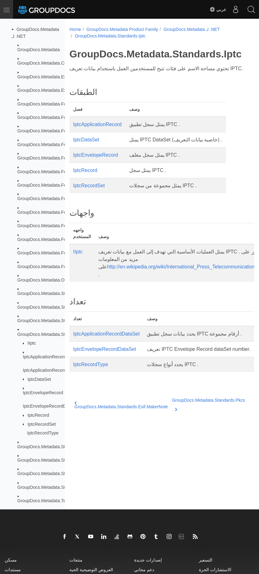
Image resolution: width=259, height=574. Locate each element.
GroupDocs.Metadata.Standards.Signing (57, 460)
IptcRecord (38, 415)
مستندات (13, 569)
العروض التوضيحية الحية (91, 569)
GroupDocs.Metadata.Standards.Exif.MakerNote (121, 427)
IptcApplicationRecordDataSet (52, 370)
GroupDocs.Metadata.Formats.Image (54, 212)
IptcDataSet (39, 379)
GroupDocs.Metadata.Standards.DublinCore (61, 293)
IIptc (31, 343)
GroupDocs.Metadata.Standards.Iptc (53, 334)
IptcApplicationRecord (44, 356)
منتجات (75, 560)
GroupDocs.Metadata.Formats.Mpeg (53, 225)
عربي (218, 9)
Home (75, 29)
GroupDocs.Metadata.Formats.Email (53, 185)
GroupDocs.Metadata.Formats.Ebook (54, 171)
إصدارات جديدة (148, 560)
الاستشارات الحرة (215, 569)
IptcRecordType (43, 432)
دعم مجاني (144, 569)
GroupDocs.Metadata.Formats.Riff (51, 252)
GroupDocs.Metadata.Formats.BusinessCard (62, 130)
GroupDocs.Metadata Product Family (122, 29)
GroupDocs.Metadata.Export (45, 90)
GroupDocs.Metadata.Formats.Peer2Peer (58, 239)
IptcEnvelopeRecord (43, 392)
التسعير (205, 560)
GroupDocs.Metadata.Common (48, 63)
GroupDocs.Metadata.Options (47, 279)
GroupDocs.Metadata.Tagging (47, 500)
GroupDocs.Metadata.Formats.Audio (53, 117)
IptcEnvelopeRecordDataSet (51, 406)
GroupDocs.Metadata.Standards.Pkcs (55, 446)
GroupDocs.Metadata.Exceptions (50, 76)
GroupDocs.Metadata (38, 49)
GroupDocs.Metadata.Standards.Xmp (54, 473)
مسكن (11, 560)
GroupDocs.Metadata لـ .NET (191, 29)
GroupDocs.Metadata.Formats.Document (58, 157)
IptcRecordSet (41, 424)
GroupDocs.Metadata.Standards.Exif (53, 307)
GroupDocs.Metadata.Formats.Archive (55, 103)
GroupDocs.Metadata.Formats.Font (52, 198)
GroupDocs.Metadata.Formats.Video (53, 266)
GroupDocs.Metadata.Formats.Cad (52, 144)
